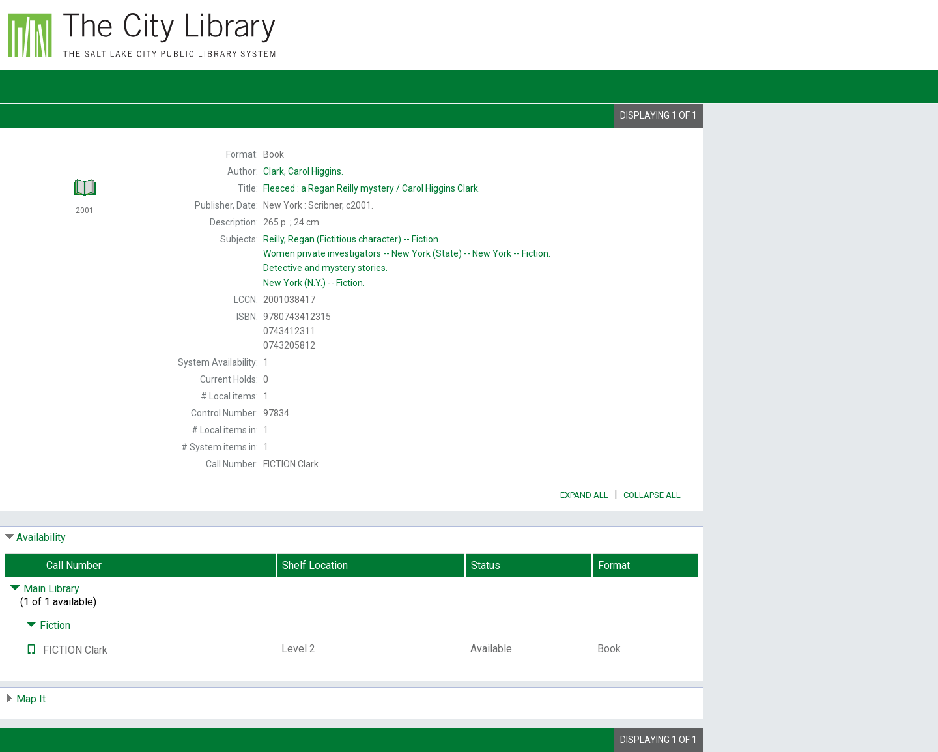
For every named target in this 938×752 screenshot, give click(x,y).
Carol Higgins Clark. (371, 188)
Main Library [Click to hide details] (44, 589)
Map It (31, 699)
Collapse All (652, 495)
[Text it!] (31, 650)
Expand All (584, 495)
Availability (41, 537)
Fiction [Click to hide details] (48, 625)
